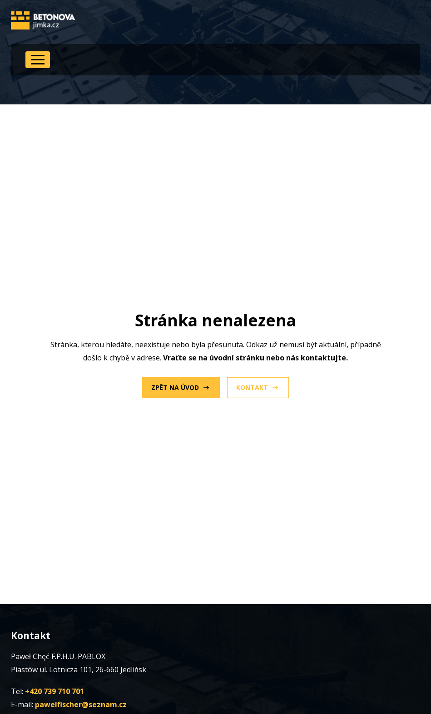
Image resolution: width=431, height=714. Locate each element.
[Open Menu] (37, 59)
